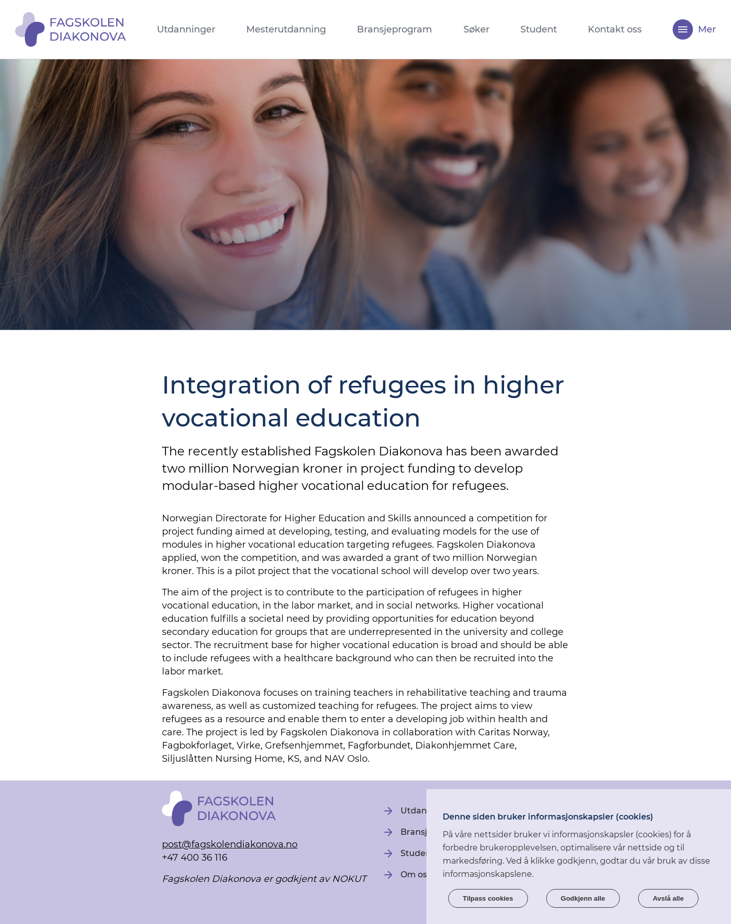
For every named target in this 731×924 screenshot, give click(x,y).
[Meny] (683, 29)
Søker (476, 29)
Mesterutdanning (286, 29)
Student (538, 29)
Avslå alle (668, 898)
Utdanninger (186, 29)
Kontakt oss (615, 29)
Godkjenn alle (583, 898)
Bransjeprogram (394, 29)
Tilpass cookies (488, 898)
